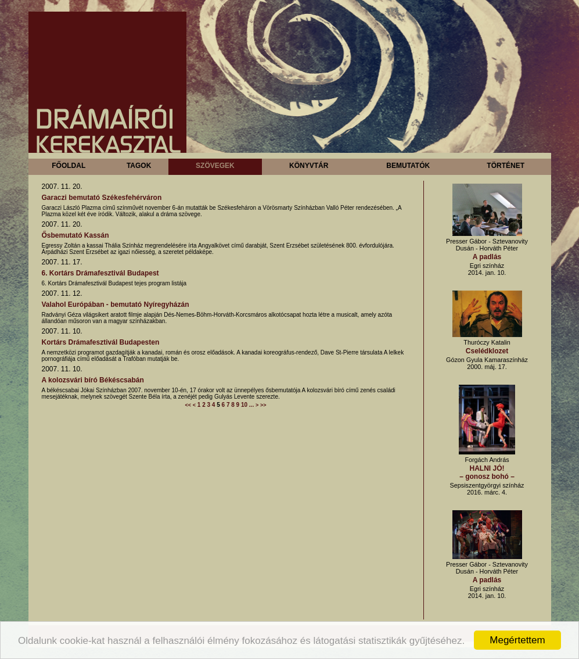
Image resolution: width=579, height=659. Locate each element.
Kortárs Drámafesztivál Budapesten (101, 342)
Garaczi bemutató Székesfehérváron (102, 198)
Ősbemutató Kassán (75, 235)
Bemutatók (408, 166)
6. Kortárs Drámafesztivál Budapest (100, 273)
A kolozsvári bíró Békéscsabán (93, 380)
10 (244, 405)
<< (188, 405)
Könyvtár (308, 166)
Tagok (139, 166)
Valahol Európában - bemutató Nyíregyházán (115, 304)
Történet (505, 166)
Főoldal (68, 166)
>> (263, 405)
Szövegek (215, 166)
